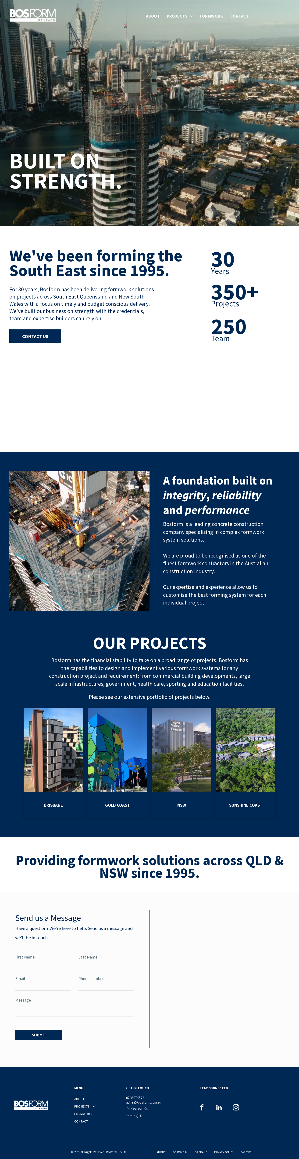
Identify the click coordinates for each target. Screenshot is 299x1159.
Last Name (87, 957)
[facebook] (201, 1106)
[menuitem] (153, 16)
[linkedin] (219, 1106)
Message (23, 1000)
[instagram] (236, 1106)
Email (20, 978)
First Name (25, 957)
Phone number (91, 978)
